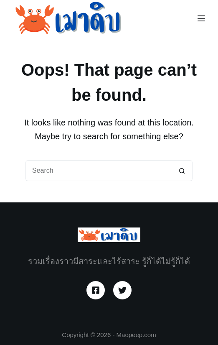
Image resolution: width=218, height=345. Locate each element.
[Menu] (201, 18)
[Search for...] (98, 170)
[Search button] (182, 170)
